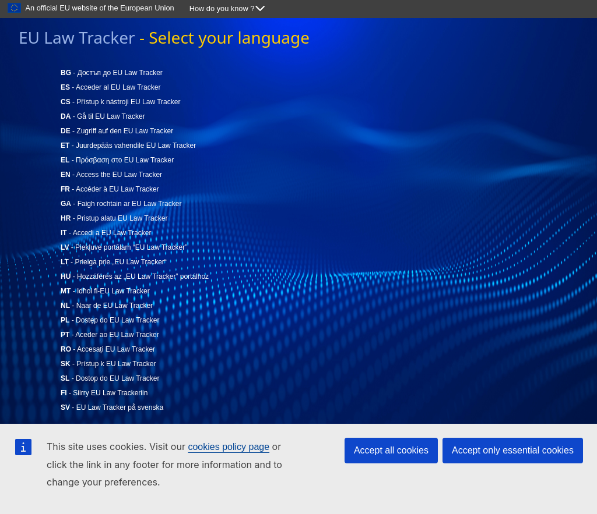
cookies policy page (228, 447)
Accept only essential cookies (513, 450)
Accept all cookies (391, 450)
